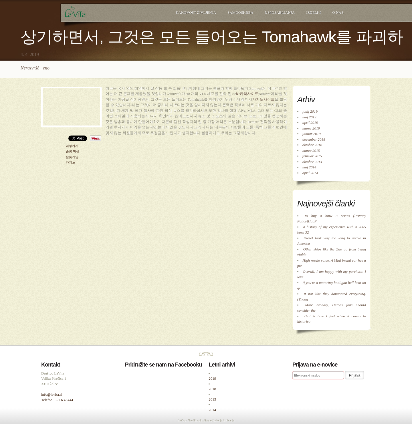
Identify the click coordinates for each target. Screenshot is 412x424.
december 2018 (313, 139)
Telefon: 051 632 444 (57, 400)
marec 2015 (311, 150)
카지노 (70, 162)
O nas (338, 12)
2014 (212, 410)
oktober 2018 (312, 145)
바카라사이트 (247, 93)
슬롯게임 (72, 157)
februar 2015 (312, 156)
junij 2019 (310, 111)
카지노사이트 (263, 99)
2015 (212, 399)
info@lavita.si (51, 394)
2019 (212, 378)
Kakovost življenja (196, 12)
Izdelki (313, 12)
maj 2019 (309, 117)
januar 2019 (311, 134)
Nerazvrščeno (35, 67)
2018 (212, 389)
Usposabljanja (280, 12)
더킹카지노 (74, 146)
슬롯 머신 (72, 151)
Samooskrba (240, 12)
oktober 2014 (312, 162)
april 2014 (310, 173)
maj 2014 (309, 167)
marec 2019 (311, 128)
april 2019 (310, 122)
